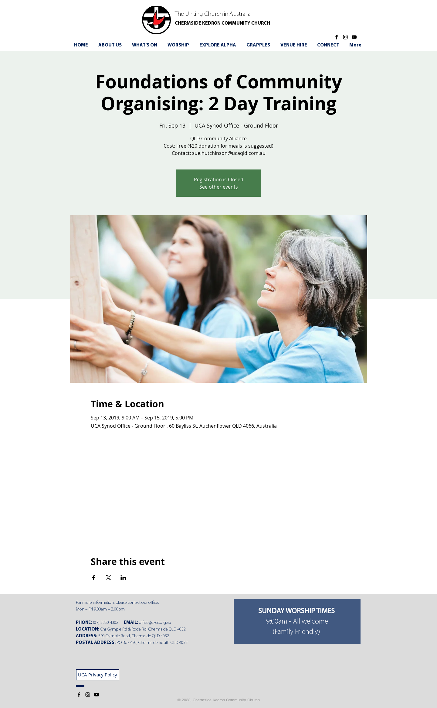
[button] (145, 45)
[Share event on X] (108, 577)
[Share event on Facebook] (94, 577)
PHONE (83, 623)
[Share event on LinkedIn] (123, 577)
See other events (218, 186)
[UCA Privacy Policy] (97, 674)
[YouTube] (354, 37)
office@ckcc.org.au (155, 623)
